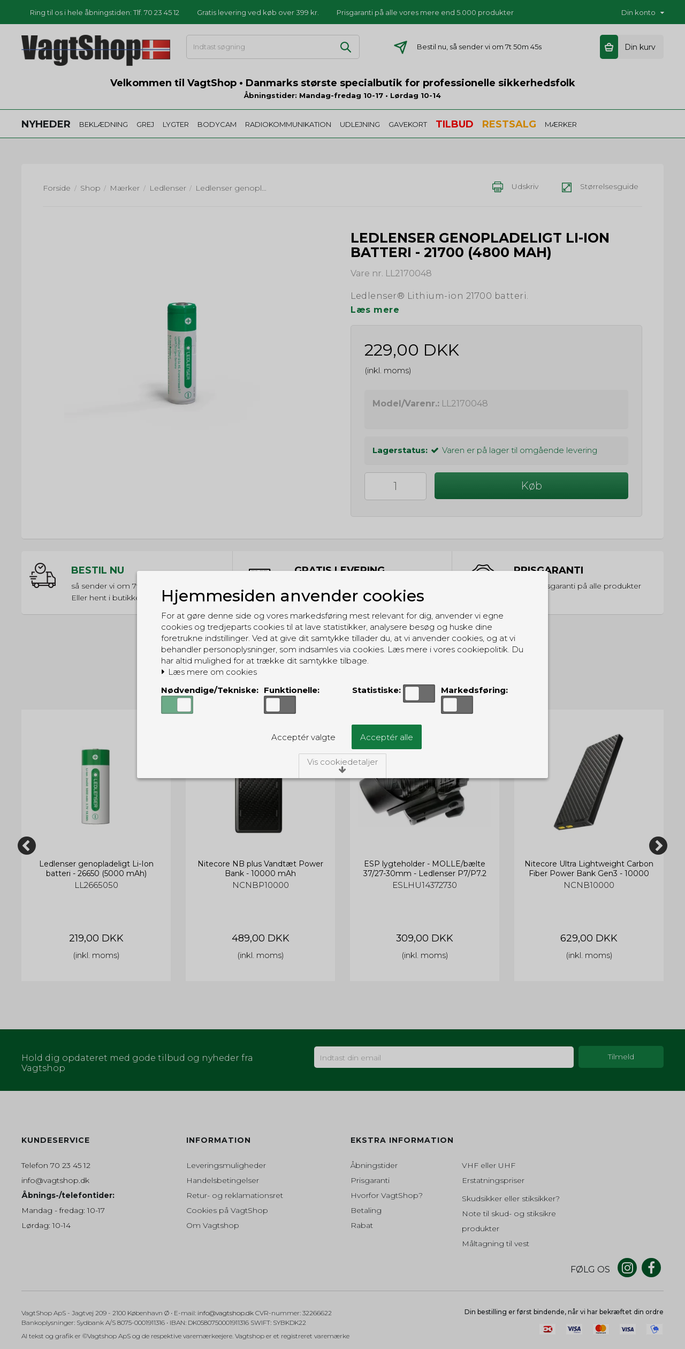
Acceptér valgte (303, 737)
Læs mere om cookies (209, 672)
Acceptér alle (386, 737)
